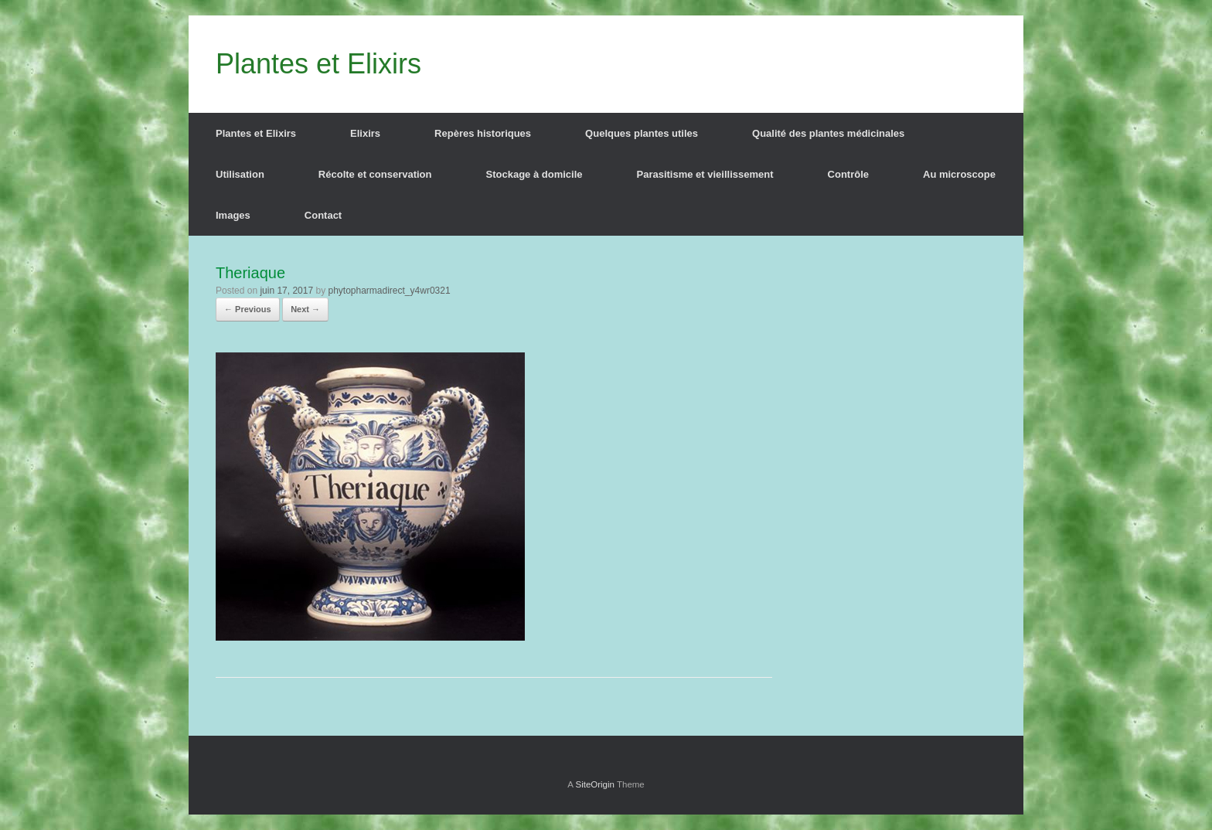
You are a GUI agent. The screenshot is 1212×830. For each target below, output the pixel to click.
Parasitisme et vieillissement (705, 174)
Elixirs (365, 133)
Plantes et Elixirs (256, 133)
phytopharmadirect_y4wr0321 (389, 290)
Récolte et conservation (375, 174)
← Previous (247, 309)
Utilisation (240, 174)
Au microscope (959, 174)
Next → (305, 309)
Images (233, 215)
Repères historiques (482, 133)
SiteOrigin (595, 784)
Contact (323, 215)
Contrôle (848, 174)
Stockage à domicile (534, 174)
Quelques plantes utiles (641, 133)
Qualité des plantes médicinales (828, 133)
